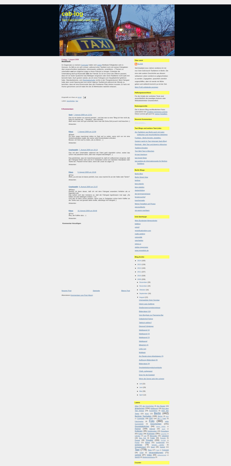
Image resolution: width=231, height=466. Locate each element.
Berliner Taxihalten (143, 416)
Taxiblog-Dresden (141, 148)
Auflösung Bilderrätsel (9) (148, 360)
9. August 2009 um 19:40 (87, 172)
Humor (138, 429)
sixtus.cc (138, 244)
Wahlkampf (143, 341)
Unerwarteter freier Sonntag (149, 300)
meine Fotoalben (161, 114)
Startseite (96, 291)
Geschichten (71, 101)
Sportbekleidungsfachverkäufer (150, 367)
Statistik (162, 447)
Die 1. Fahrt (161, 418)
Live (145, 436)
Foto (151, 421)
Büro (167, 416)
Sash (71, 115)
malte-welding (140, 234)
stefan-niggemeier (141, 247)
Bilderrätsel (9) (144, 364)
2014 (139, 260)
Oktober (142, 290)
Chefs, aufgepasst (145, 371)
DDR (151, 418)
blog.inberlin (139, 184)
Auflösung (154, 408)
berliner (137, 180)
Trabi (157, 450)
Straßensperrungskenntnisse (149, 307)
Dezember (143, 282)
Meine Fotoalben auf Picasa (145, 204)
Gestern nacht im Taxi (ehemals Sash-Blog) (151, 141)
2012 (139, 268)
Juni (141, 387)
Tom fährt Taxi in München (144, 151)
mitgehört (165, 436)
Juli (140, 384)
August (142, 297)
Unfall (141, 452)
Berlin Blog (139, 174)
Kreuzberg (165, 431)
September (143, 293)
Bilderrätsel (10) (145, 311)
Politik (152, 438)
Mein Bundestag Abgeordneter (146, 220)
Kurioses (151, 433)
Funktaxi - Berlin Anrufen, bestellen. (148, 138)
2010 (139, 276)
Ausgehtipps (153, 411)
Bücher (160, 416)
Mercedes (153, 436)
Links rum (142, 349)
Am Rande (161, 406)
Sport (153, 447)
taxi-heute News (141, 158)
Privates (149, 440)
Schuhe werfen (158, 445)
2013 (139, 264)
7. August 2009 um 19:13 (88, 150)
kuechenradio (140, 200)
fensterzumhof (140, 197)
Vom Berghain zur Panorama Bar (151, 315)
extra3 (137, 227)
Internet (152, 429)
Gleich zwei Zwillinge (146, 304)
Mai (140, 391)
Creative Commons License (157, 112)
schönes (138, 445)
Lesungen (164, 433)
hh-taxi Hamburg (141, 154)
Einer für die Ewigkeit (147, 375)
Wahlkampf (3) (144, 334)
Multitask (66, 61)
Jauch (163, 429)
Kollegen (139, 431)
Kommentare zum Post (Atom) (82, 295)
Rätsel (147, 442)
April (141, 395)
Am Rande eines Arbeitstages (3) (151, 356)
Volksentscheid (161, 455)
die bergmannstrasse (142, 194)
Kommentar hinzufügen (71, 223)
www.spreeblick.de (142, 250)
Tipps (150, 450)
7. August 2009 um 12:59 (87, 132)
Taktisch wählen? (145, 322)
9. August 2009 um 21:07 (88, 187)
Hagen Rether (161, 426)
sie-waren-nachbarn (142, 210)
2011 (139, 272)
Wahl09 (137, 457)
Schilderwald (160, 442)
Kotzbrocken (152, 431)
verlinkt (138, 455)
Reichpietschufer (89, 80)
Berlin (157, 413)
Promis (137, 442)
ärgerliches (140, 408)
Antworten (72, 124)
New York (142, 438)
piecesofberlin (140, 207)
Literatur (137, 436)
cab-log (72, 13)
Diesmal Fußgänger (146, 326)
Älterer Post (125, 291)
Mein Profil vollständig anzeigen (146, 87)
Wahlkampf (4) (144, 330)
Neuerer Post (66, 291)
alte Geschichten (148, 406)
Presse (137, 440)
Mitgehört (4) (143, 345)
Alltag (136, 406)
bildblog (138, 224)
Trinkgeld (165, 450)
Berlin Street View (141, 177)
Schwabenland (140, 447)
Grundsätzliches (142, 426)
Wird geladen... (140, 123)
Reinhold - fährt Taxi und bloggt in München (151, 144)
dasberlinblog (140, 190)
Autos (147, 413)
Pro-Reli (163, 440)
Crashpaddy (73, 150)
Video (149, 455)
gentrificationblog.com (143, 230)
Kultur (140, 433)
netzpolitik (138, 237)
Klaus (71, 132)
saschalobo (139, 240)
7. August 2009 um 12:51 (83, 115)
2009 (139, 279)
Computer (84, 65)
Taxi (76, 101)
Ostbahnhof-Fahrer (146, 319)
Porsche (163, 438)
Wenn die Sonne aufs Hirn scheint (151, 379)
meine (99, 65)
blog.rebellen (139, 187)
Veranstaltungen (156, 452)
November (143, 286)
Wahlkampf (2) (144, 337)
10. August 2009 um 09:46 (87, 211)
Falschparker (139, 421)
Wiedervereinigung (148, 457)
